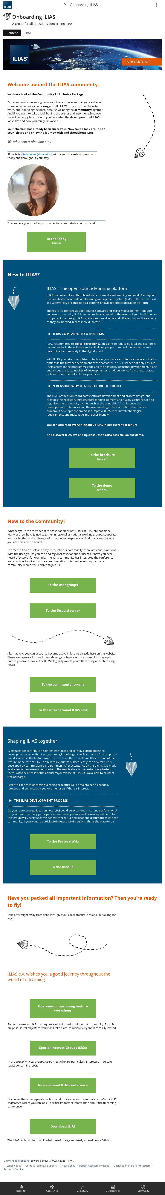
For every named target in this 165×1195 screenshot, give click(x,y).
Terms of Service (14, 1169)
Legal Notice (13, 1165)
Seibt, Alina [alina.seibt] (37, 154)
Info (28, 33)
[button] (102, 334)
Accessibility (68, 1165)
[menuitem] (21, 1188)
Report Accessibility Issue (94, 1165)
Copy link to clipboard (16, 1160)
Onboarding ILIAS (84, 4)
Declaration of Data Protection (131, 1165)
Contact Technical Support (41, 1165)
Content (12, 33)
